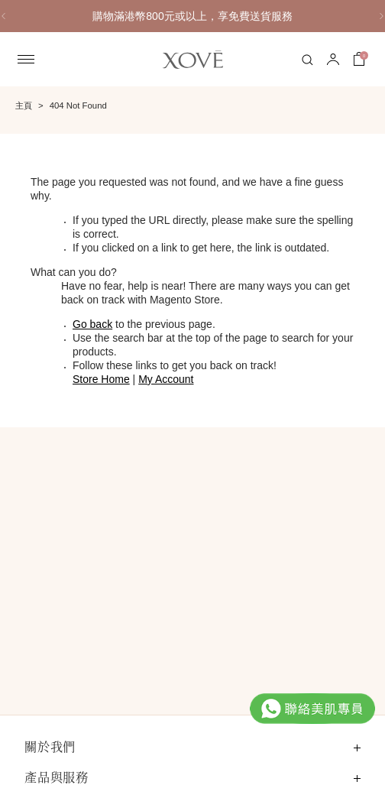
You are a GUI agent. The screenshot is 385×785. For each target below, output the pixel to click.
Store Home (101, 379)
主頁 (23, 105)
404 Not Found (78, 105)
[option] (192, 16)
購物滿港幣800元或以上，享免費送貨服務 (192, 16)
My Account (165, 379)
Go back (92, 324)
